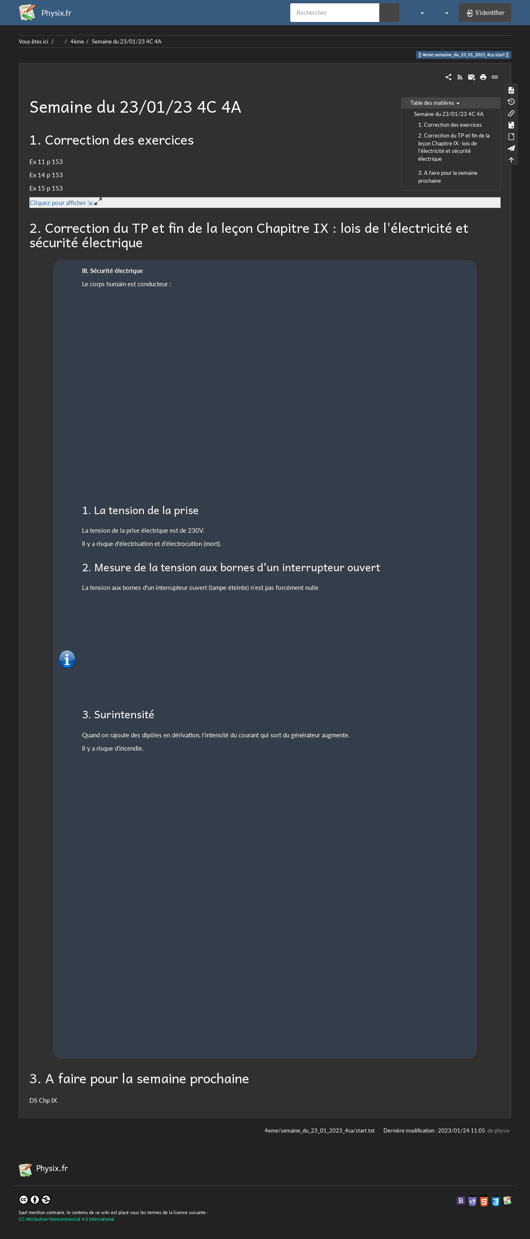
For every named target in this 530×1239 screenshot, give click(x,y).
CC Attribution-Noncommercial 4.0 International (66, 1219)
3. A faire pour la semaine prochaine (447, 176)
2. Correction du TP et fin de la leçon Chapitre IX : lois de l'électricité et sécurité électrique (453, 147)
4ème (77, 41)
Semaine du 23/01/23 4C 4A (126, 41)
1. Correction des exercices (450, 124)
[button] (418, 12)
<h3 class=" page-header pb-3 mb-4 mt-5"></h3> (171, 342)
